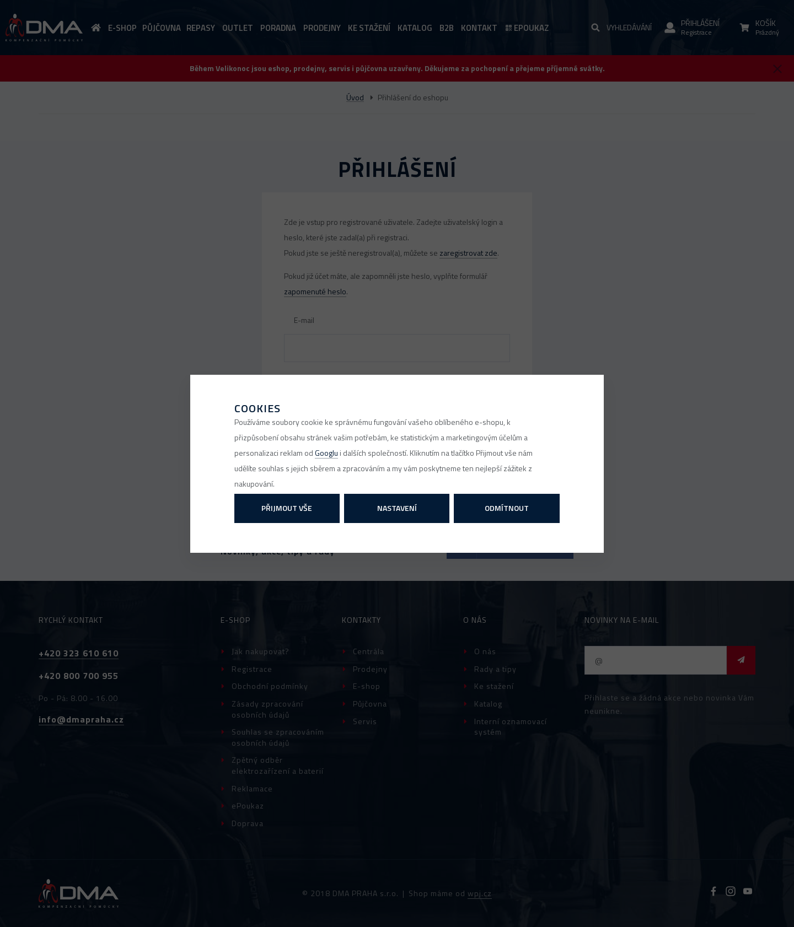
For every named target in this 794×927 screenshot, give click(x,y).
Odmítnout (507, 508)
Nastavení (397, 508)
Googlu (326, 453)
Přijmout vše (286, 508)
